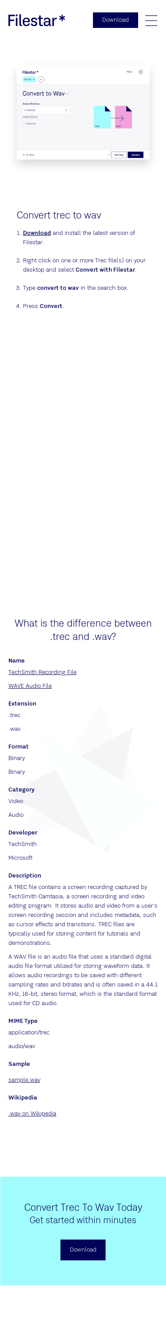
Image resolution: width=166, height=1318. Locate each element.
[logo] (36, 20)
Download (37, 233)
